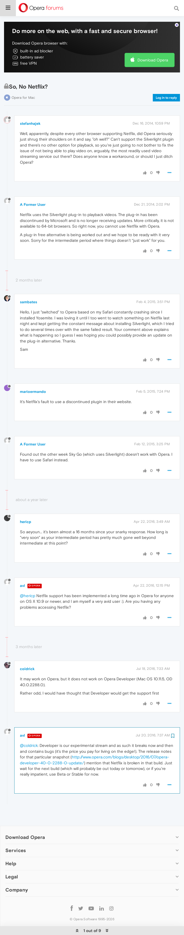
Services (15, 834)
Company (16, 873)
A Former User (32, 188)
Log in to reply (166, 81)
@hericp (27, 579)
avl (22, 569)
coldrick (27, 652)
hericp (25, 505)
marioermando (33, 375)
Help (10, 847)
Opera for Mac (23, 81)
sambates (28, 285)
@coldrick (29, 729)
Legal (11, 860)
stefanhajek (30, 107)
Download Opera (152, 43)
